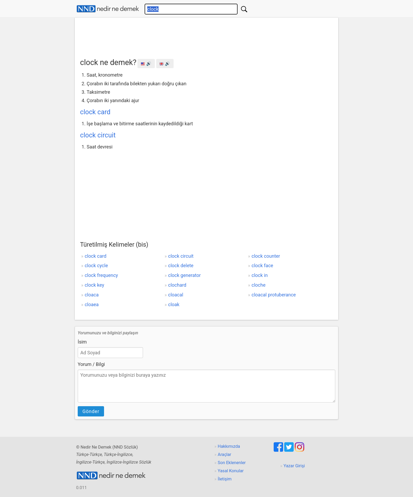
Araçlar (224, 454)
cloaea (92, 304)
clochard (177, 285)
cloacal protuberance (274, 294)
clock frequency (101, 275)
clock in (260, 275)
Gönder (90, 411)
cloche (259, 285)
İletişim (225, 478)
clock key (94, 285)
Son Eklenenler (232, 462)
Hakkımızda (229, 446)
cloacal (175, 294)
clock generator (184, 275)
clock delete (180, 265)
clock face (262, 265)
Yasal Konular (231, 470)
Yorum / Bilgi (91, 364)
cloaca (92, 294)
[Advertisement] (206, 36)
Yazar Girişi (294, 465)
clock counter (266, 256)
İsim (82, 342)
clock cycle (96, 265)
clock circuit (98, 135)
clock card (95, 112)
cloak (173, 304)
